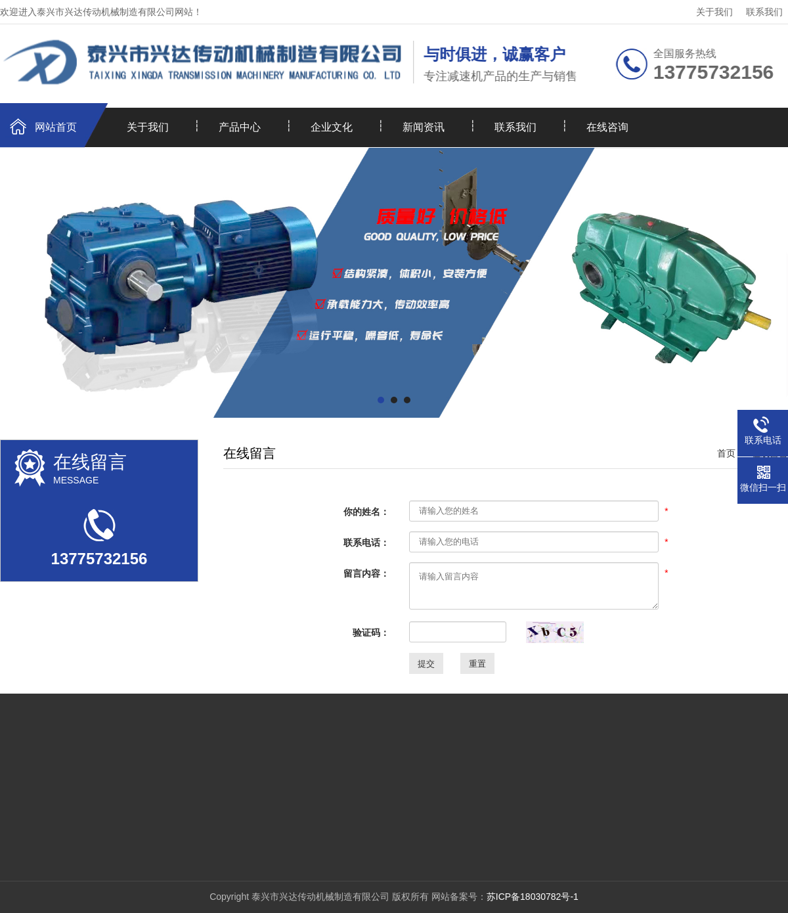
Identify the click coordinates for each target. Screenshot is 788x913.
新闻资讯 (424, 127)
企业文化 (332, 127)
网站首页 (56, 127)
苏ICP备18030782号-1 (533, 896)
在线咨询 (607, 127)
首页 (726, 453)
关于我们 (714, 12)
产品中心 (240, 127)
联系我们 (764, 12)
